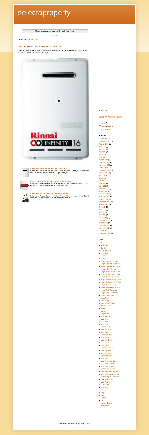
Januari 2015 (103, 223)
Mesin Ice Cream (107, 340)
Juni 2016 (102, 178)
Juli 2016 (102, 175)
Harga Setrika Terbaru (108, 295)
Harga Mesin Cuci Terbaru (110, 277)
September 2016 (104, 170)
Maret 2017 (103, 154)
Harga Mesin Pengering (109, 290)
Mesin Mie (104, 358)
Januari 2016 (103, 191)
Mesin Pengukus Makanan (110, 377)
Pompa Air (104, 387)
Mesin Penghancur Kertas (110, 374)
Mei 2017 (102, 149)
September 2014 (104, 233)
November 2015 (104, 196)
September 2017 (104, 141)
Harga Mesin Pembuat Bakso (111, 287)
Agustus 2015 (103, 204)
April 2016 (102, 183)
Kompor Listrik (106, 306)
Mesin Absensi (106, 316)
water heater (105, 406)
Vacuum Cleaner (106, 403)
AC (102, 243)
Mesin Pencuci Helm (108, 364)
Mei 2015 (102, 212)
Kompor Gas (105, 301)
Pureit (103, 395)
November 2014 (104, 228)
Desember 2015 (104, 194)
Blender (103, 248)
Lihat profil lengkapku (106, 129)
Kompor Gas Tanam (108, 303)
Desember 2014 (104, 225)
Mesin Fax (104, 332)
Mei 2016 (102, 181)
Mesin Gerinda (106, 337)
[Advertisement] (115, 66)
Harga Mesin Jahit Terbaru (110, 285)
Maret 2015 (103, 218)
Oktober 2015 (103, 199)
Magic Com (105, 314)
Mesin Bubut (105, 322)
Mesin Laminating (107, 353)
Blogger (87, 423)
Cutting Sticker (106, 251)
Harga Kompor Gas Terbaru (110, 264)
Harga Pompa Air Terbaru (109, 293)
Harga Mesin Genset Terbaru (111, 282)
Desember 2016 (104, 162)
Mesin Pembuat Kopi (108, 361)
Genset (103, 259)
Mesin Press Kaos (107, 379)
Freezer (103, 256)
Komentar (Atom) (32, 39)
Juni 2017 (102, 147)
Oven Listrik (105, 385)
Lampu (103, 311)
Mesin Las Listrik (106, 356)
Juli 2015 (102, 207)
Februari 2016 (104, 189)
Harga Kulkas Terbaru (108, 269)
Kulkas (103, 308)
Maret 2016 (103, 186)
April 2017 (102, 152)
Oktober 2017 (103, 139)
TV (102, 400)
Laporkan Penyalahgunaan (110, 117)
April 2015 (102, 215)
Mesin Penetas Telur (108, 369)
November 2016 (104, 165)
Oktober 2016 (103, 168)
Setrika (103, 398)
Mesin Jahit (105, 343)
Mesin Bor (104, 319)
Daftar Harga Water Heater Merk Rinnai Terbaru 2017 (40, 46)
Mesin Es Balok (106, 329)
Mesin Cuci (105, 324)
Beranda (54, 35)
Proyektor (104, 393)
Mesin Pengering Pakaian (110, 371)
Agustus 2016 (103, 173)
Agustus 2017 (103, 144)
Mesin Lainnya (106, 350)
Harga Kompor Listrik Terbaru (111, 266)
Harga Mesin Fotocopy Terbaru (111, 280)
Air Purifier (104, 245)
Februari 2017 (104, 157)
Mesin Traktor (105, 382)
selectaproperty (44, 12)
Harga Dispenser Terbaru (109, 261)
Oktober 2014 (103, 231)
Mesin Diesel (105, 327)
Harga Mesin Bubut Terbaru (110, 274)
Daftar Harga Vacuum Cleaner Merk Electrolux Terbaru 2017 (50, 194)
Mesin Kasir (105, 345)
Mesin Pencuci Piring (108, 366)
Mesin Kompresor (107, 348)
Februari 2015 (104, 220)
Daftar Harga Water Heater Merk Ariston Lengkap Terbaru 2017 (52, 181)
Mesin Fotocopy (106, 335)
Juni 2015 (102, 210)
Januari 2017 (103, 160)
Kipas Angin (105, 298)
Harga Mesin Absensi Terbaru (111, 272)
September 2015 (104, 202)
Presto (103, 390)
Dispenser (104, 253)
